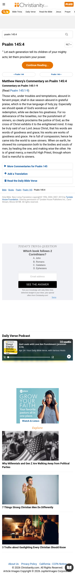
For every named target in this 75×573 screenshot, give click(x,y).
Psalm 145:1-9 (19, 90)
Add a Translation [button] (16, 173)
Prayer (68, 12)
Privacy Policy (29, 563)
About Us (13, 563)
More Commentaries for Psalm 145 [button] (25, 166)
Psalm (18, 190)
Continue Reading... (37, 65)
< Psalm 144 (19, 74)
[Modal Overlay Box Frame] (37, 271)
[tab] (37, 166)
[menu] (4, 4)
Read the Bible (45, 12)
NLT (68, 44)
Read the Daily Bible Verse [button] (20, 180)
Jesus (58, 12)
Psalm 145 (27, 190)
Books (11, 190)
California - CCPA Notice (53, 563)
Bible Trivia (17, 12)
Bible (4, 190)
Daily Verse (31, 12)
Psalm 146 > (56, 74)
